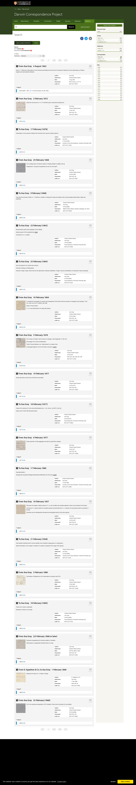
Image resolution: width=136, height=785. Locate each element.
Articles (36, 43)
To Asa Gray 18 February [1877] (33, 404)
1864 (99, 80)
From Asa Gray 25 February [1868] (34, 700)
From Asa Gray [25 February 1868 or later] (38, 636)
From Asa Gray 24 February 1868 (34, 160)
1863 (99, 78)
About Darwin (25, 21)
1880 (99, 99)
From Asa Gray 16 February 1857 (34, 501)
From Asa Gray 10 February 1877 (34, 373)
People (56, 21)
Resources (74, 21)
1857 (99, 69)
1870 (99, 88)
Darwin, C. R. (101, 40)
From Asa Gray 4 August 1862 (32, 66)
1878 (99, 97)
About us (83, 21)
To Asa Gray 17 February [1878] (33, 129)
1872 (99, 92)
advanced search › (85, 27)
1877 (99, 95)
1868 (99, 84)
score (30, 56)
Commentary (47, 21)
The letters (36, 21)
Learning (64, 21)
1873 (99, 93)
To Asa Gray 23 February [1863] (33, 225)
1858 (99, 71)
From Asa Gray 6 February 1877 (33, 437)
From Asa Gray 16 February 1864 (34, 297)
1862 (99, 76)
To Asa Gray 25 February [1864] (33, 261)
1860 (99, 73)
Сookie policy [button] (61, 781)
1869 (99, 86)
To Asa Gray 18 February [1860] (33, 603)
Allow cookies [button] (125, 781)
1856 (99, 67)
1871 (99, 90)
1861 (99, 75)
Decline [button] (113, 781)
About (19, 9)
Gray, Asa (100, 38)
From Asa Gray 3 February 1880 (33, 572)
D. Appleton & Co (102, 42)
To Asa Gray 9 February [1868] (32, 193)
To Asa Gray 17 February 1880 (32, 468)
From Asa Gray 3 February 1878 (33, 335)
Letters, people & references (23, 43)
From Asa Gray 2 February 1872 (33, 98)
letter (99, 31)
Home (15, 9)
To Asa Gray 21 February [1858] (33, 539)
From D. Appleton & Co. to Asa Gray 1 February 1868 (42, 669)
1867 (99, 82)
